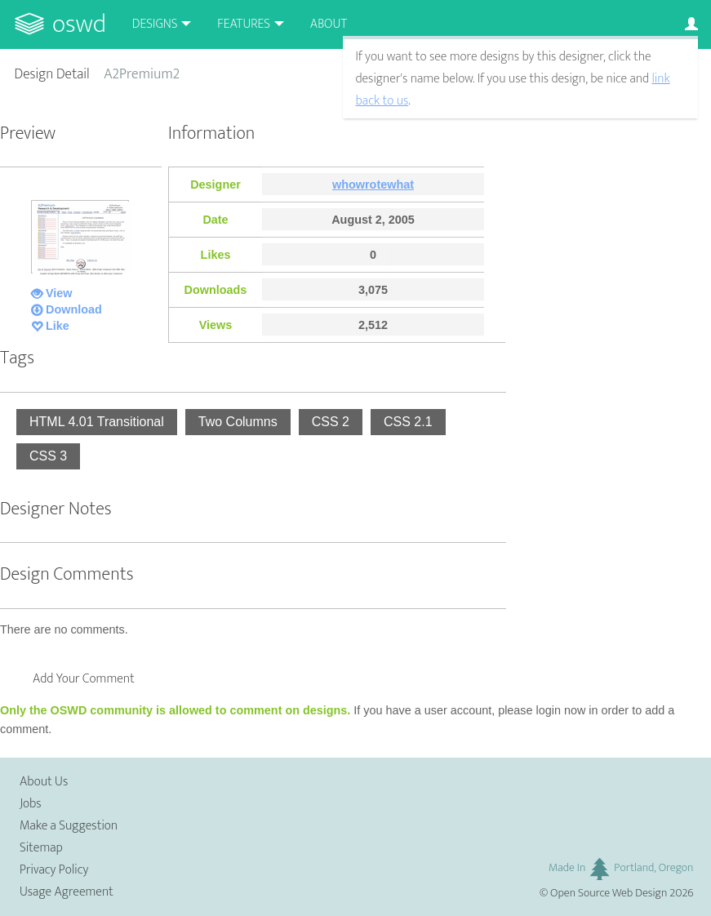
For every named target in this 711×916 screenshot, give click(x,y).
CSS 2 (330, 422)
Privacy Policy (54, 870)
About (328, 24)
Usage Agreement (66, 892)
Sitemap (41, 848)
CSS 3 (48, 456)
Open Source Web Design (608, 893)
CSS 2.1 (408, 422)
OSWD (79, 24)
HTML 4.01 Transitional (96, 422)
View (59, 293)
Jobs (31, 804)
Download (74, 309)
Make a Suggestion (69, 826)
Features (243, 24)
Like (57, 325)
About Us (44, 782)
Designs (155, 24)
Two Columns (238, 422)
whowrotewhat (373, 184)
